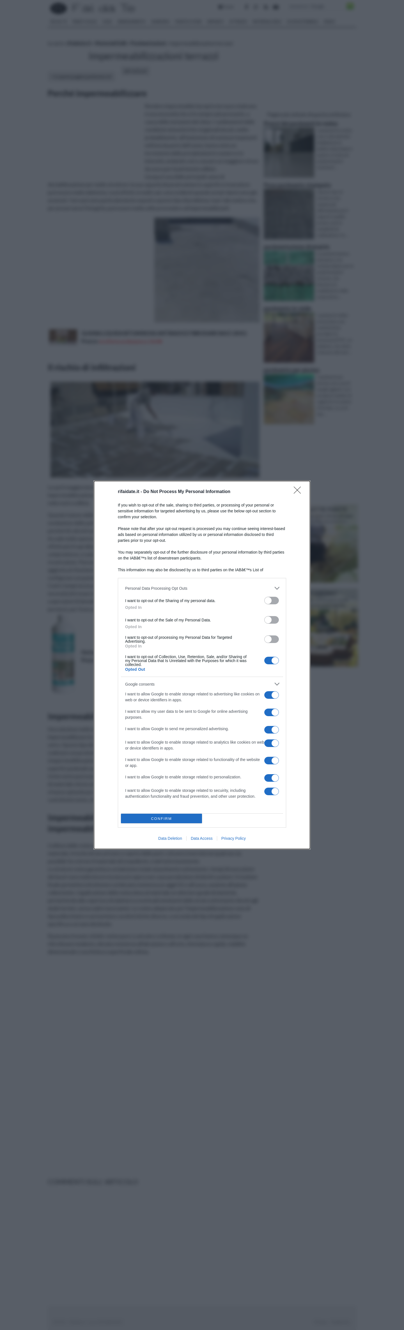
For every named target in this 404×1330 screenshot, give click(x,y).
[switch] (271, 600)
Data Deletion (170, 838)
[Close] (299, 492)
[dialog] (202, 665)
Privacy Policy (233, 838)
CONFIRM (161, 818)
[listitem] (202, 588)
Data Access (202, 838)
